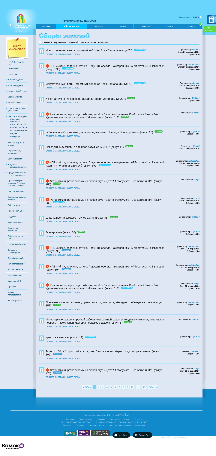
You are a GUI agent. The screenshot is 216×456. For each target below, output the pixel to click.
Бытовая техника (18, 130)
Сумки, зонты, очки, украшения (17, 109)
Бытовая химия (15, 159)
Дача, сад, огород (18, 124)
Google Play (144, 435)
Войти (196, 17)
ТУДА (151, 387)
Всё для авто (14, 205)
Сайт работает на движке (180, 437)
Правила (12, 287)
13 (144, 387)
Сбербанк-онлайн (16, 258)
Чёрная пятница (15, 222)
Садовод (12, 216)
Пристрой (146, 26)
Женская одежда (15, 80)
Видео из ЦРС (14, 281)
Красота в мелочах (57, 337)
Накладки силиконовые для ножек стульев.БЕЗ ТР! (78, 146)
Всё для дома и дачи (17, 116)
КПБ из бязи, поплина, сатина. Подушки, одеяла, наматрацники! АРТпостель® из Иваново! (107, 66)
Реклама (67, 425)
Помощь (195, 25)
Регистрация (184, 17)
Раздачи (99, 26)
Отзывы (122, 26)
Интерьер (15, 136)
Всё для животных (16, 191)
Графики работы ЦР (17, 244)
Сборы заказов (71, 27)
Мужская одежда (15, 85)
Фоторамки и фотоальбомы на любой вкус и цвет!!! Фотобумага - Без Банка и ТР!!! (101, 181)
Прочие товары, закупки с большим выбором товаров (16, 183)
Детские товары (15, 102)
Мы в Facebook (15, 275)
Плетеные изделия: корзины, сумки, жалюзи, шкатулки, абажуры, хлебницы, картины (99, 302)
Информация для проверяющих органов (127, 425)
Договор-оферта (96, 425)
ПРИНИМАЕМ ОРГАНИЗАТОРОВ (79, 21)
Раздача (101, 419)
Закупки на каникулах (13, 229)
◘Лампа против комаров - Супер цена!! (70, 217)
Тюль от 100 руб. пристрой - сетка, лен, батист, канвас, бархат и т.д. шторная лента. (98, 351)
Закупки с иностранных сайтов (17, 165)
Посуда (13, 133)
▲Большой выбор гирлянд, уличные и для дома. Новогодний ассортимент (92, 132)
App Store (122, 435)
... (138, 387)
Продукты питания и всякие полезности (17, 174)
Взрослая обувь (15, 97)
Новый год (12, 74)
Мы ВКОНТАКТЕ (15, 269)
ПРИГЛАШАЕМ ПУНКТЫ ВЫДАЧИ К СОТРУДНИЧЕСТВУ (122, 422)
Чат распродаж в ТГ (17, 264)
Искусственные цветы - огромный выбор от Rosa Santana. (82, 50)
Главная (46, 26)
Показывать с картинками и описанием (59, 42)
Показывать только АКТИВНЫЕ (94, 42)
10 (132, 387)
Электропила (54, 232)
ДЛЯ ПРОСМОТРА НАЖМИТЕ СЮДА (63, 54)
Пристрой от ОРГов (17, 211)
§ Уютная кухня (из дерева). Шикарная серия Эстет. (78, 98)
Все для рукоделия (18, 127)
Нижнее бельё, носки (17, 91)
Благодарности (15, 300)
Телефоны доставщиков (14, 251)
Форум (170, 26)
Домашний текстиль (15, 120)
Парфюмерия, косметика (14, 152)
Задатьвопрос (208, 28)
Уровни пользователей (14, 293)
